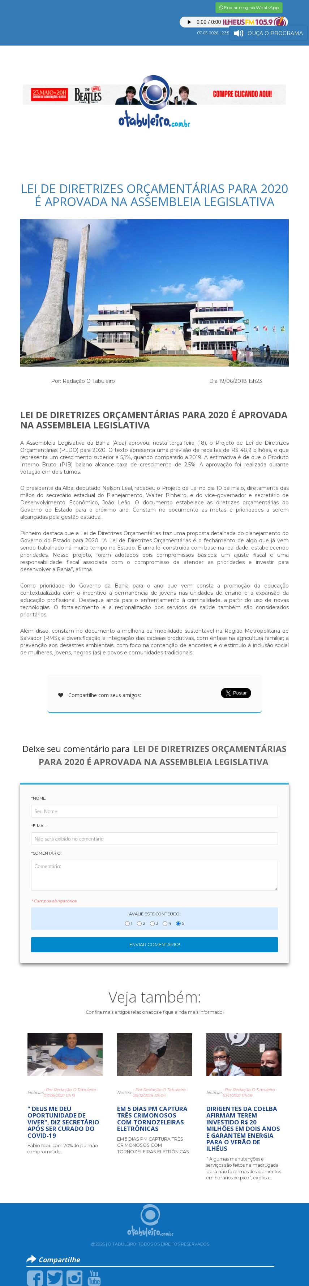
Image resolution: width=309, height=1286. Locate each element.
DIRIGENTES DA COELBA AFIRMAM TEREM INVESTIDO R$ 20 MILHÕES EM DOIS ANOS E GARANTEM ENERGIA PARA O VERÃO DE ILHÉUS (243, 1129)
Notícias (35, 1092)
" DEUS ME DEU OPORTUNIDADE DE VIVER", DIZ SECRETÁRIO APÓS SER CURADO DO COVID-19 (63, 1122)
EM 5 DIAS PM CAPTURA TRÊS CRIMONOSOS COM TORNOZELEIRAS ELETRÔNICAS (152, 1119)
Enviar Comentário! (154, 944)
